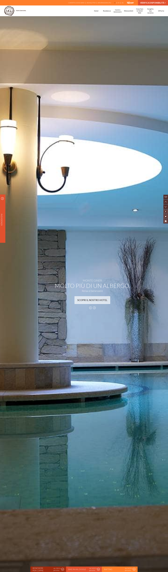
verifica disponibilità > (153, 3)
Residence (107, 11)
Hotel (96, 11)
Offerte (161, 11)
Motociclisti (128, 11)
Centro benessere (118, 11)
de (123, 3)
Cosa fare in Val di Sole (139, 11)
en (118, 3)
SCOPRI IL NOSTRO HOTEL (92, 300)
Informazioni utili (104, 3)
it (114, 3)
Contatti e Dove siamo (76, 3)
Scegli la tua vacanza (150, 11)
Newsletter (91, 3)
